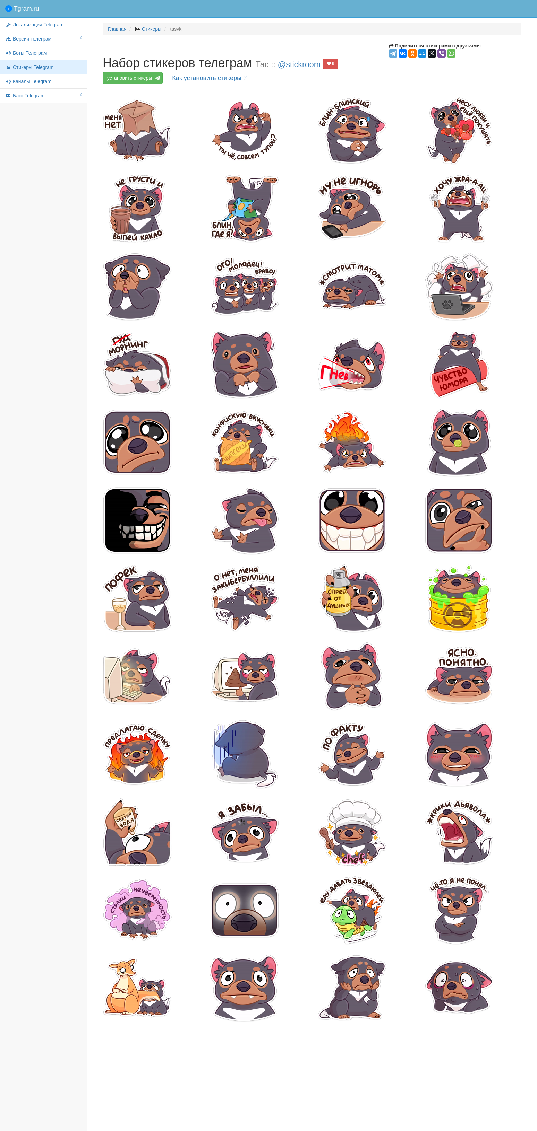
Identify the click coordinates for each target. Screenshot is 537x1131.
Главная (117, 29)
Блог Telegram (43, 95)
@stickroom (299, 64)
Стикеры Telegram (29, 67)
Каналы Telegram (28, 81)
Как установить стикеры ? (209, 77)
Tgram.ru (22, 8)
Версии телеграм (43, 38)
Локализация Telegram (34, 24)
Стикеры (151, 29)
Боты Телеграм (26, 53)
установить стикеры (132, 78)
